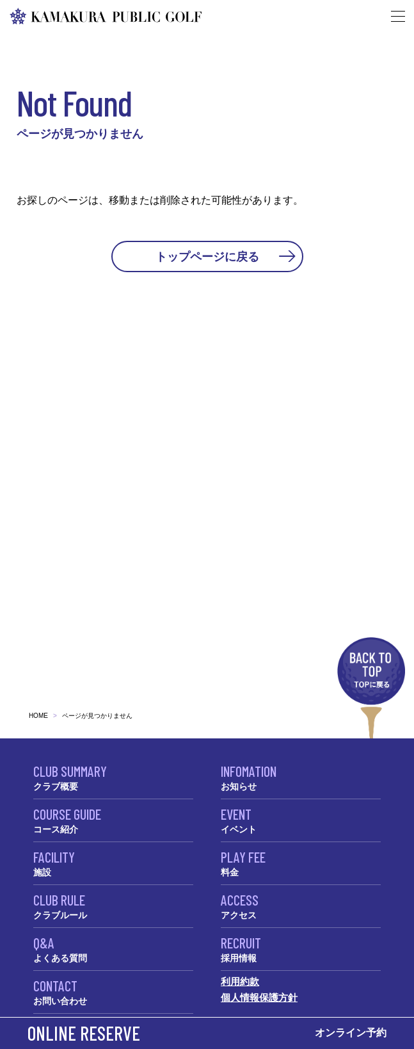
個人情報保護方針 (259, 997)
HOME (38, 715)
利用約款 (240, 981)
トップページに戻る (207, 256)
